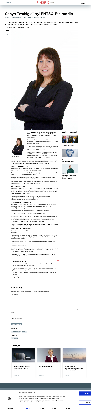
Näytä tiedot (76, 406)
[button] (77, 2)
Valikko (83, 3)
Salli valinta (79, 395)
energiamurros (16, 331)
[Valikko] (83, 2)
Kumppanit (20, 17)
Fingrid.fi (8, 2)
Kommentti (15, 294)
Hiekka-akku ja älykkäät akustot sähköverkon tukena (22, 368)
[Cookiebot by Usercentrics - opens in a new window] (9, 406)
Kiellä (79, 399)
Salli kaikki (79, 390)
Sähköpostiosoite (17, 318)
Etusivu (14, 17)
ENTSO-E (24, 331)
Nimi (13, 312)
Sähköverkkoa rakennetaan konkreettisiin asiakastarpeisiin (74, 368)
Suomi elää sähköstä (46, 366)
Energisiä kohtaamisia (68, 145)
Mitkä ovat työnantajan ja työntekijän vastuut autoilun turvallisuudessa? (70, 177)
